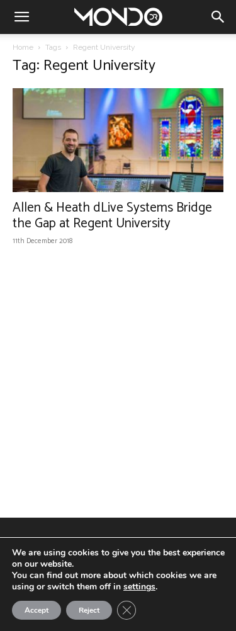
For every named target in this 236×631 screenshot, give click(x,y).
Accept (36, 610)
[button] (21, 17)
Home (23, 47)
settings (139, 587)
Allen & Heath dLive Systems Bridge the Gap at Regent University (112, 215)
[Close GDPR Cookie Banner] (126, 610)
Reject (89, 610)
